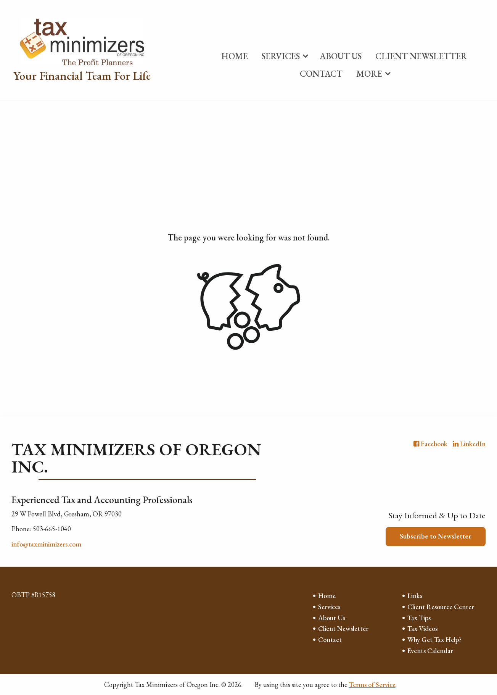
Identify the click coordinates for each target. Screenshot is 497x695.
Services (281, 56)
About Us (341, 56)
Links (414, 595)
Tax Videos (422, 628)
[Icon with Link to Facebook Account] (430, 443)
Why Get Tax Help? (434, 639)
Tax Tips (419, 617)
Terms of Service (372, 684)
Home (234, 56)
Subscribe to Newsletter (435, 536)
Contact (321, 73)
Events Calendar (430, 650)
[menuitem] (234, 54)
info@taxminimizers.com (46, 544)
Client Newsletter (421, 56)
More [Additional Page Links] (369, 73)
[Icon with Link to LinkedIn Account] (469, 443)
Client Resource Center (440, 606)
